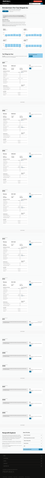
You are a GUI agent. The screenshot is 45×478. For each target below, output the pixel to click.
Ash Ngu (13, 441)
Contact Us (31, 56)
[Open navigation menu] (32, 1)
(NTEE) (15, 25)
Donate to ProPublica (37, 1)
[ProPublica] (6, 1)
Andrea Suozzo (5, 441)
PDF (30, 68)
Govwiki (10, 446)
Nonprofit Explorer (5, 3)
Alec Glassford (10, 441)
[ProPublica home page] (8, 472)
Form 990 (3, 56)
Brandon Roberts (18, 441)
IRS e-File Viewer (11, 445)
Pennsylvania (11, 3)
